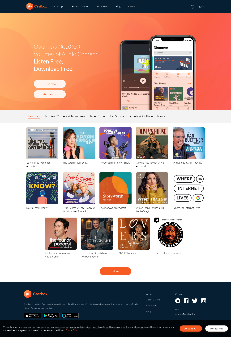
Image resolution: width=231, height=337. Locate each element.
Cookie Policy (71, 330)
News (161, 116)
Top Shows (102, 6)
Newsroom (151, 305)
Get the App (57, 6)
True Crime (97, 116)
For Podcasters (80, 6)
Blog (118, 6)
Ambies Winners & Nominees (65, 116)
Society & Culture (141, 116)
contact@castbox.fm (185, 314)
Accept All (191, 328)
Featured (34, 116)
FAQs (149, 311)
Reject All (216, 328)
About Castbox (153, 299)
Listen (131, 6)
